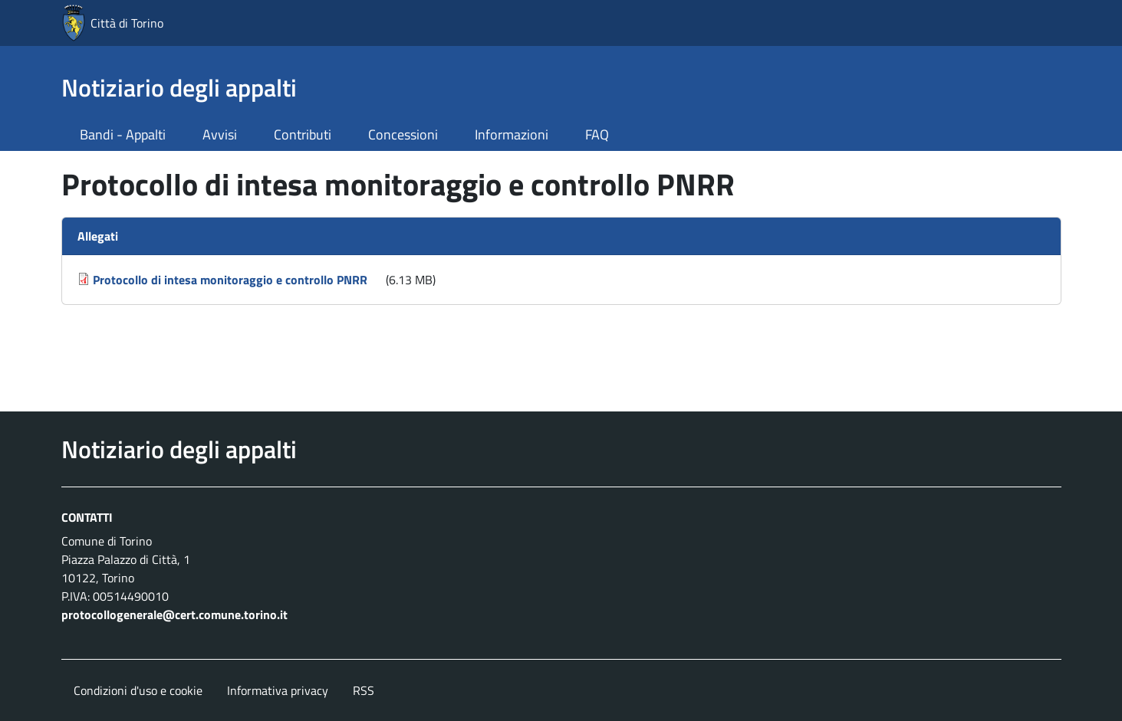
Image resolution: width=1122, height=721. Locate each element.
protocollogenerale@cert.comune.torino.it (174, 614)
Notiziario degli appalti (179, 87)
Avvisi (219, 134)
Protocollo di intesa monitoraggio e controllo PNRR (230, 279)
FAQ (597, 134)
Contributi (302, 134)
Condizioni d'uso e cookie (138, 690)
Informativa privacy (277, 690)
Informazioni (511, 134)
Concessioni (403, 134)
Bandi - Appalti (123, 134)
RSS (363, 690)
